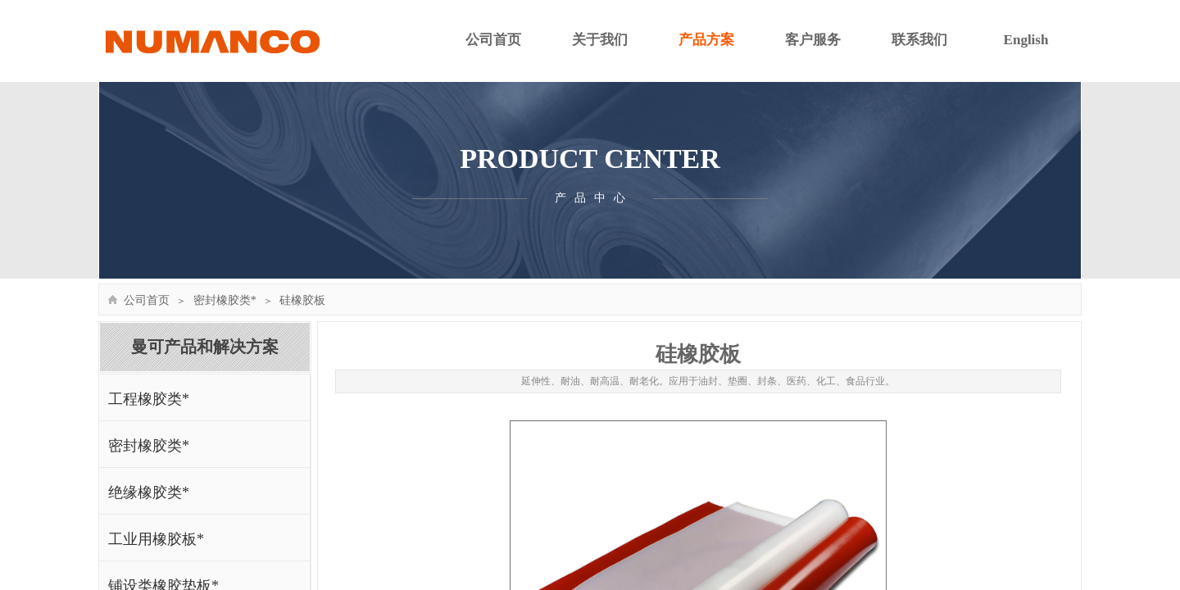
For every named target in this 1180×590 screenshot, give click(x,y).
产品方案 (706, 40)
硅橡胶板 (302, 300)
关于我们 (600, 40)
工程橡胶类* (148, 399)
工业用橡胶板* (156, 539)
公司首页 (493, 40)
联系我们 (919, 40)
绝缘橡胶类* (148, 492)
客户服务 (813, 40)
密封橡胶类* (224, 300)
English (1026, 40)
